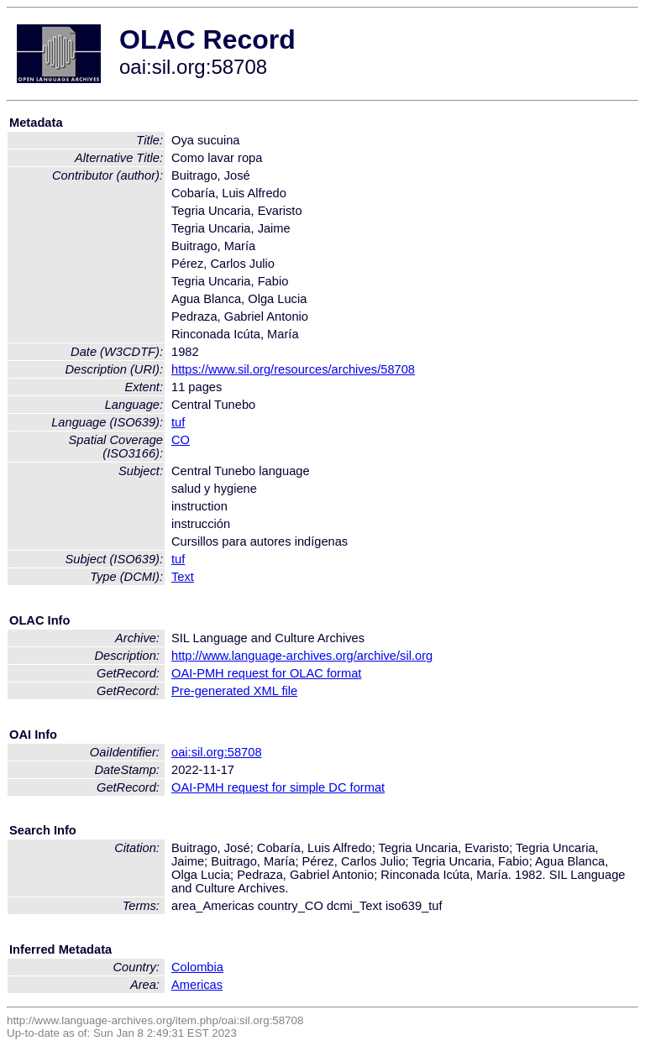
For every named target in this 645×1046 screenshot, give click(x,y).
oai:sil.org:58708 (216, 752)
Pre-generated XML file (234, 691)
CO (180, 440)
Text (182, 576)
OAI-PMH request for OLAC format (266, 673)
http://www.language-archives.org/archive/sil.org (302, 655)
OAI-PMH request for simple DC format (278, 787)
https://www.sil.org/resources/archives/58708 (293, 369)
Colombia (197, 967)
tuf (178, 422)
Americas (197, 984)
